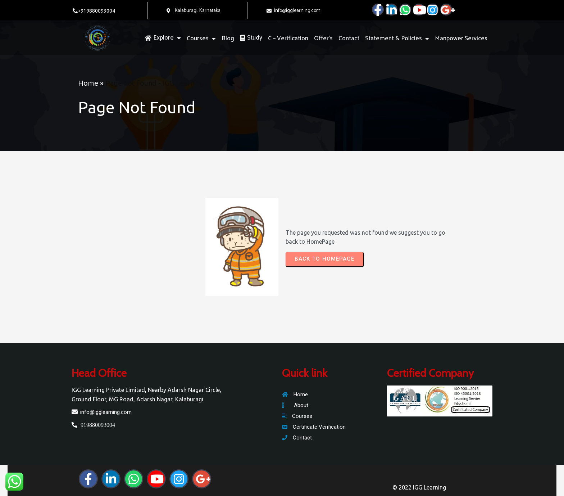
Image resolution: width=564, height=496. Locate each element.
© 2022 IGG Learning (419, 487)
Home (88, 83)
